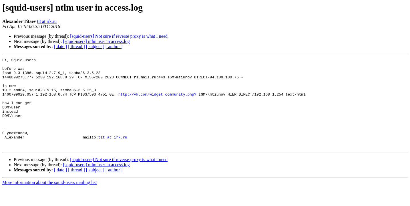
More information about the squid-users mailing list (49, 200)
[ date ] (60, 46)
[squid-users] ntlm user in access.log (96, 41)
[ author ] (114, 46)
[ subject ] (95, 46)
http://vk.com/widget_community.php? (157, 101)
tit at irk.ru (47, 21)
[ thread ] (76, 46)
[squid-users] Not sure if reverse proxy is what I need (119, 36)
